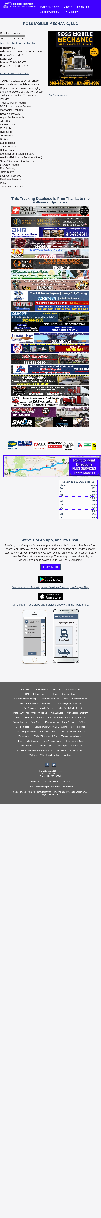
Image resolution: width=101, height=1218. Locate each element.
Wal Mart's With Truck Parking (70, 750)
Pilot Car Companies (34, 717)
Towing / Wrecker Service (73, 731)
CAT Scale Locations (34, 694)
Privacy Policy (59, 792)
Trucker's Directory (37, 787)
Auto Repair (26, 689)
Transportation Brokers (71, 736)
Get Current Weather (58, 95)
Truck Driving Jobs (74, 741)
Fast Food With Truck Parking (54, 699)
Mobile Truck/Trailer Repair (69, 708)
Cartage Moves (73, 689)
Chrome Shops (69, 694)
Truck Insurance (26, 746)
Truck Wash (76, 746)
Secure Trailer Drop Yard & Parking (51, 727)
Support (68, 6)
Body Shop (57, 689)
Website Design (74, 792)
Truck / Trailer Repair (52, 741)
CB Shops (53, 694)
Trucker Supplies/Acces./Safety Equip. (34, 750)
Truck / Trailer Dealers (28, 741)
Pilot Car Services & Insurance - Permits (66, 717)
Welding (68, 755)
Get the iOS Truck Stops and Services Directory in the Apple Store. (50, 604)
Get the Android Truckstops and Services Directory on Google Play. (50, 587)
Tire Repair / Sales (48, 731)
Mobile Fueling (46, 708)
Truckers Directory (49, 6)
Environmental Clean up (25, 699)
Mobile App (83, 6)
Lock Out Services (27, 708)
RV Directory (71, 12)
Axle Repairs (42, 689)
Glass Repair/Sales (29, 703)
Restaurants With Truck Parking (59, 722)
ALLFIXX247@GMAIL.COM (14, 73)
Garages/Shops (79, 699)
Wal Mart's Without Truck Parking (44, 755)
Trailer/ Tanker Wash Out (45, 736)
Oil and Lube (57, 713)
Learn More (50, 566)
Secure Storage (23, 727)
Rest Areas (36, 722)
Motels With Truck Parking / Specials (30, 713)
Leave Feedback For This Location (18, 43)
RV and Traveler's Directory (60, 787)
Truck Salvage (44, 746)
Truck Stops (61, 746)
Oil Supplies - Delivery (77, 713)
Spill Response (78, 727)
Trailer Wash (24, 736)
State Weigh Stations (26, 731)
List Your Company (49, 12)
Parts (18, 717)
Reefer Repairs (20, 722)
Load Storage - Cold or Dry (68, 703)
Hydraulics (47, 703)
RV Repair (83, 722)
